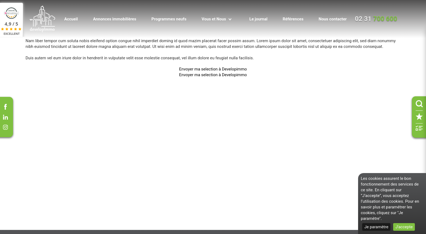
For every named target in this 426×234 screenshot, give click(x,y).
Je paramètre (376, 226)
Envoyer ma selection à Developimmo (213, 69)
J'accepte (404, 226)
